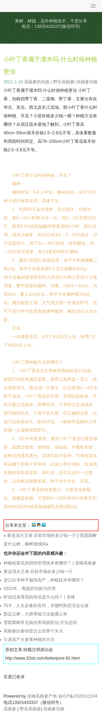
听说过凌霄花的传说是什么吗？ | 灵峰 (39, 597)
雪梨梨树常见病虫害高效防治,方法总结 (40, 622)
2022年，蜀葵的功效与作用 (29, 588)
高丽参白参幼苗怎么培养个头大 (33, 631)
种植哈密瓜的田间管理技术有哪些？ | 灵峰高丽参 (50, 563)
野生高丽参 (63, 82)
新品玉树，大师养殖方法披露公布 (35, 614)
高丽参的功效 (37, 82)
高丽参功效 (87, 82)
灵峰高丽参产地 (42, 696)
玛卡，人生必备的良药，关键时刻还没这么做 (46, 605)
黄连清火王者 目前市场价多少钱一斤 (41, 535)
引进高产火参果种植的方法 (29, 639)
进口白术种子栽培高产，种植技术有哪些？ (44, 580)
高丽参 (10, 709)
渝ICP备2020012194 (77, 696)
